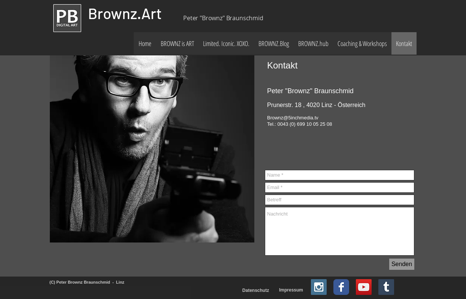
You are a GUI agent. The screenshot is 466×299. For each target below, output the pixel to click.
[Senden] (401, 264)
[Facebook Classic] (341, 287)
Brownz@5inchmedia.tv (292, 117)
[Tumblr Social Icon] (386, 287)
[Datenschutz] (256, 291)
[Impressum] (291, 290)
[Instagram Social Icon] (319, 287)
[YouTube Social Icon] (364, 287)
